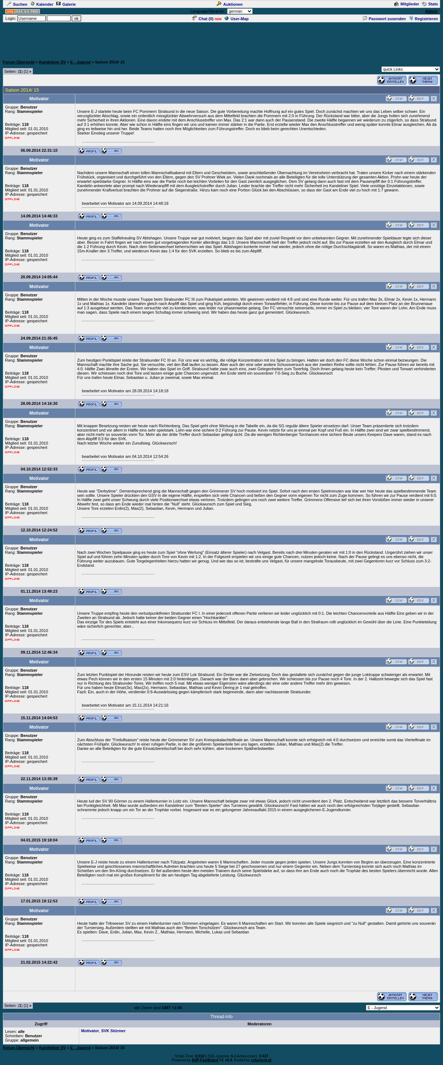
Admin (431, 11)
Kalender (41, 4)
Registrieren (423, 19)
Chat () (202, 19)
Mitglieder (406, 4)
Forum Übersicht (19, 62)
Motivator (90, 1031)
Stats (430, 4)
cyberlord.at (261, 1060)
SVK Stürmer (113, 1031)
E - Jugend (80, 62)
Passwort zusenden (384, 19)
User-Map (237, 19)
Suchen (17, 4)
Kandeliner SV (52, 62)
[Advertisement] (221, 39)
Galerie (66, 4)
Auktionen (230, 4)
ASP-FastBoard (205, 1060)
